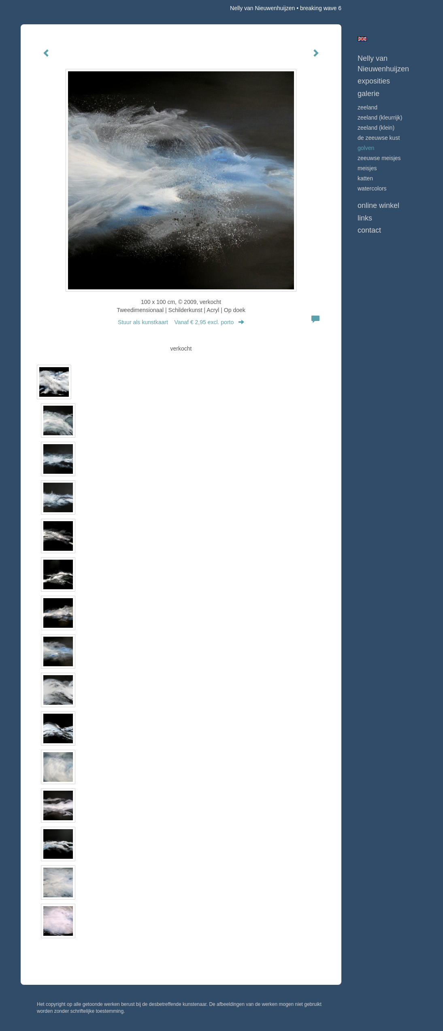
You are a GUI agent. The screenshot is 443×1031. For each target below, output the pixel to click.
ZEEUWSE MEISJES (379, 158)
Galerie (368, 94)
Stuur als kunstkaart (181, 322)
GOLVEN (366, 148)
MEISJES (367, 168)
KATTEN (365, 178)
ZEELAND (367, 107)
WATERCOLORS (372, 188)
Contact (369, 230)
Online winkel (378, 205)
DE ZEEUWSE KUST (379, 138)
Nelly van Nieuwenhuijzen (262, 8)
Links (365, 218)
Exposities (374, 81)
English (362, 38)
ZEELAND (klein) (376, 127)
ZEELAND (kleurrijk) (380, 117)
